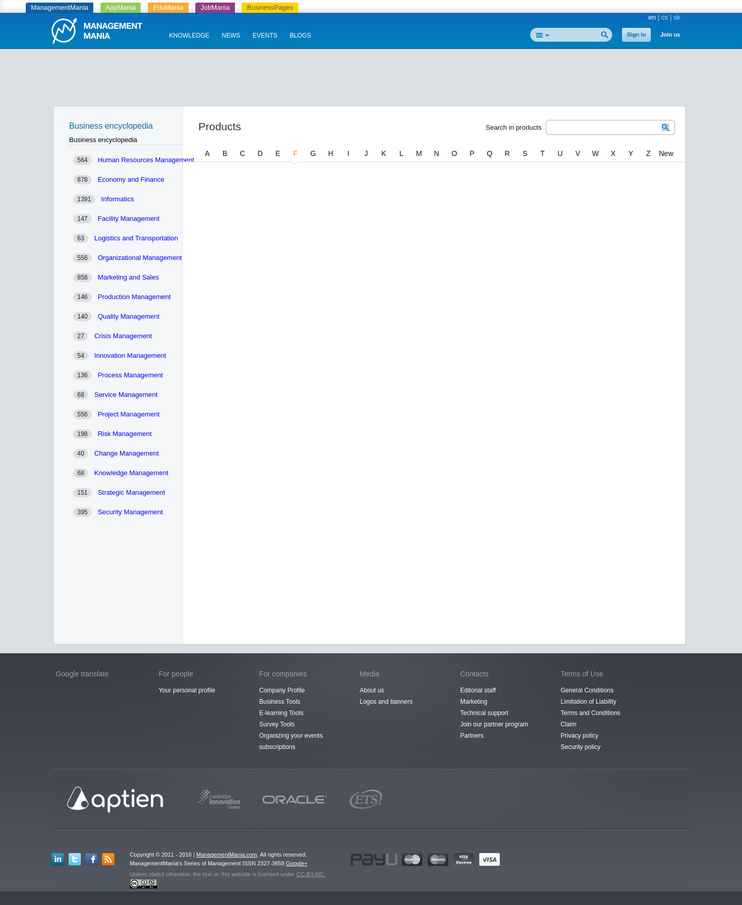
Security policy (580, 747)
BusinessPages (270, 7)
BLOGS (300, 35)
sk (676, 17)
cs (664, 17)
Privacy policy (579, 735)
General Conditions (587, 690)
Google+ (297, 863)
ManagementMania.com (226, 854)
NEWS (231, 35)
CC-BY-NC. (310, 874)
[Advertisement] (371, 80)
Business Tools (279, 701)
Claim (569, 724)
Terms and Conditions (590, 713)
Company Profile (282, 690)
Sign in (636, 34)
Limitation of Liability (588, 701)
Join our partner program (494, 724)
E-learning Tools (281, 713)
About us (372, 690)
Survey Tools (276, 724)
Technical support (484, 713)
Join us (670, 34)
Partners (471, 735)
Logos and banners (386, 701)
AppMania (121, 7)
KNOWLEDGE (189, 35)
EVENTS (264, 35)
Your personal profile (187, 690)
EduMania (168, 7)
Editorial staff (478, 690)
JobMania (214, 7)
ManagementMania (59, 7)
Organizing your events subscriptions (291, 741)
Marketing (473, 701)
